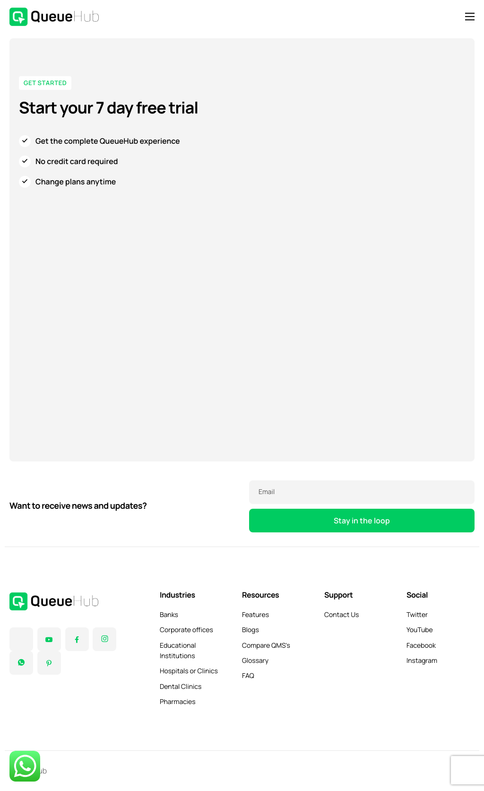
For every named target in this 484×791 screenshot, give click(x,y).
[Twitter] (21, 639)
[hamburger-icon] (470, 16)
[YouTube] (49, 639)
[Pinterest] (49, 663)
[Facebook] (77, 639)
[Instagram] (104, 639)
